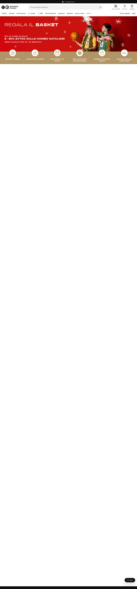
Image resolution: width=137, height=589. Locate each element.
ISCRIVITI (127, 565)
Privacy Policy (106, 571)
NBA (40, 13)
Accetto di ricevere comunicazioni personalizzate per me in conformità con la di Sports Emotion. (109, 570)
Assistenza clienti (58, 587)
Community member (88, 587)
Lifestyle (12, 13)
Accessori (61, 13)
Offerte (88, 13)
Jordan (31, 13)
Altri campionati (50, 13)
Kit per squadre (125, 13)
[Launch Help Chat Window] (130, 580)
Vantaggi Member (68, 2)
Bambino (70, 13)
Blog (133, 13)
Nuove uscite (79, 13)
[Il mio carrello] (132, 7)
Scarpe (4, 13)
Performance (21, 13)
